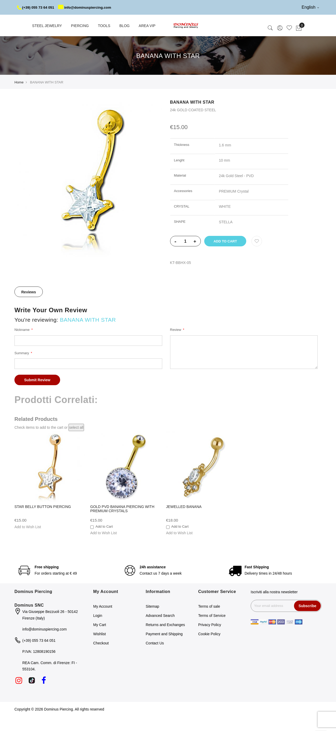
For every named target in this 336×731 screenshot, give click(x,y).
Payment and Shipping (164, 649)
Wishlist (99, 649)
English (310, 7)
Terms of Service (211, 630)
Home (19, 97)
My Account (102, 621)
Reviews (28, 307)
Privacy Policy (209, 639)
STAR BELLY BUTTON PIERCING (42, 521)
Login (97, 630)
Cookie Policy (209, 649)
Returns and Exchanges (165, 639)
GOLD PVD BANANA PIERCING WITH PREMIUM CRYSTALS (122, 523)
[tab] (28, 306)
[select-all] (76, 442)
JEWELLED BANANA (184, 521)
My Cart (99, 639)
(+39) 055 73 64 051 (36, 7)
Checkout (101, 658)
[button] (27, 541)
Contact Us (155, 658)
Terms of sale (209, 621)
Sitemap (152, 621)
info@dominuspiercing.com (48, 22)
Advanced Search (160, 630)
